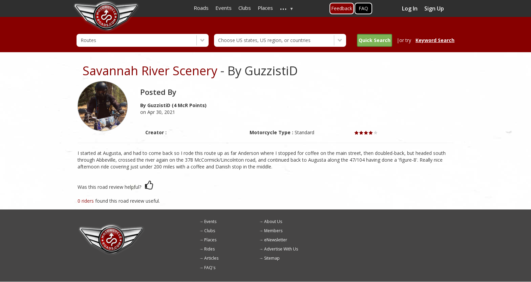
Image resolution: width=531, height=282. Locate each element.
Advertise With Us (281, 249)
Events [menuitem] (223, 7)
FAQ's (209, 267)
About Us (273, 221)
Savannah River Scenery (150, 70)
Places (210, 240)
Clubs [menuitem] (244, 7)
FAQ (363, 8)
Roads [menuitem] (201, 7)
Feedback (341, 8)
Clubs (209, 231)
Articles (211, 258)
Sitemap (272, 258)
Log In (410, 8)
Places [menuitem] (265, 7)
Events (210, 221)
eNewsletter (275, 240)
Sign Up (434, 8)
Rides (209, 249)
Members (273, 231)
